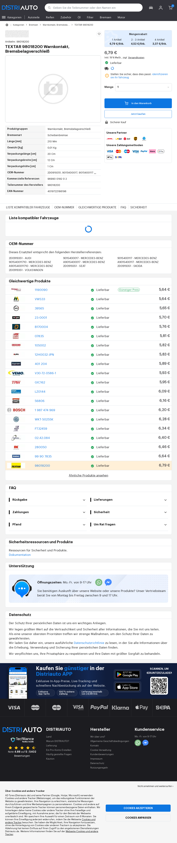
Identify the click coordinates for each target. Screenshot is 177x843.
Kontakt (94, 745)
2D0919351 (20, 258)
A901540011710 (31, 266)
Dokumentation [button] (20, 554)
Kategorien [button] (14, 17)
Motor (121, 17)
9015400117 (137, 258)
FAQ (123, 207)
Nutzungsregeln (99, 767)
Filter (90, 17)
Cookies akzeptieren (138, 808)
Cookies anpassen (138, 817)
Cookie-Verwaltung (100, 749)
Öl (79, 17)
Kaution (50, 758)
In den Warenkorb (138, 103)
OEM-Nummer (64, 207)
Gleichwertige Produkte (97, 207)
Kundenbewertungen (102, 754)
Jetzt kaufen (138, 114)
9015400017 (83, 258)
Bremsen (105, 17)
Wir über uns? (97, 736)
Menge (108, 87)
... (95, 172)
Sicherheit (138, 207)
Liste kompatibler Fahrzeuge (28, 207)
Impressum (96, 758)
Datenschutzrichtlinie (89, 643)
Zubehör (65, 17)
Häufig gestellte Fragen (59, 754)
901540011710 (30, 262)
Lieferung (51, 745)
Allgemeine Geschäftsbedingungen (109, 740)
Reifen (50, 17)
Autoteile (34, 17)
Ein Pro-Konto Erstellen (58, 749)
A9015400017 (84, 262)
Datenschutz (97, 763)
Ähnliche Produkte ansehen (88, 475)
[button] (151, 7)
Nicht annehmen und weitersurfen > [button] (155, 786)
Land (48, 736)
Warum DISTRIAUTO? (57, 740)
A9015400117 (138, 262)
